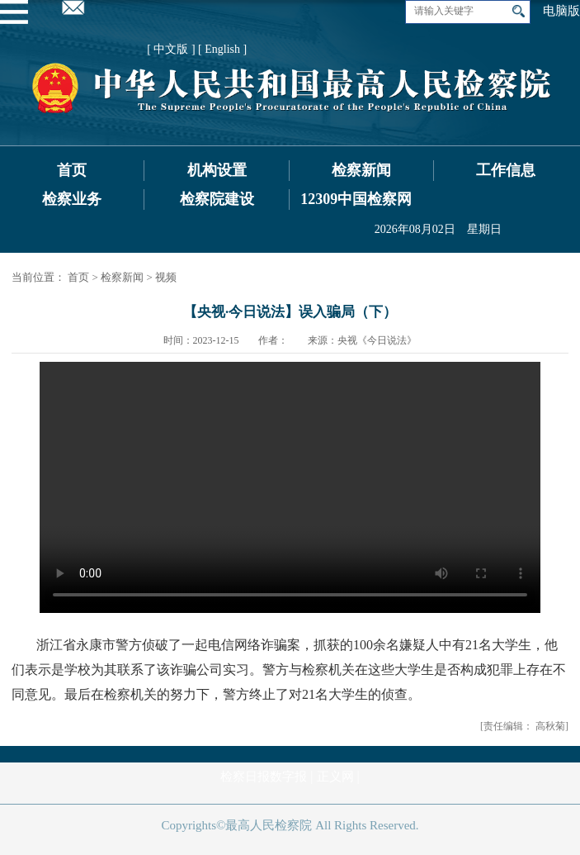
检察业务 (71, 199)
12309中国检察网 (356, 199)
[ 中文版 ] (171, 49)
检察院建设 (217, 199)
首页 (72, 170)
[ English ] (222, 49)
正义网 (335, 776)
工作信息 (505, 170)
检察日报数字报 (263, 776)
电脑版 (561, 10)
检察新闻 (361, 170)
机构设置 (217, 170)
